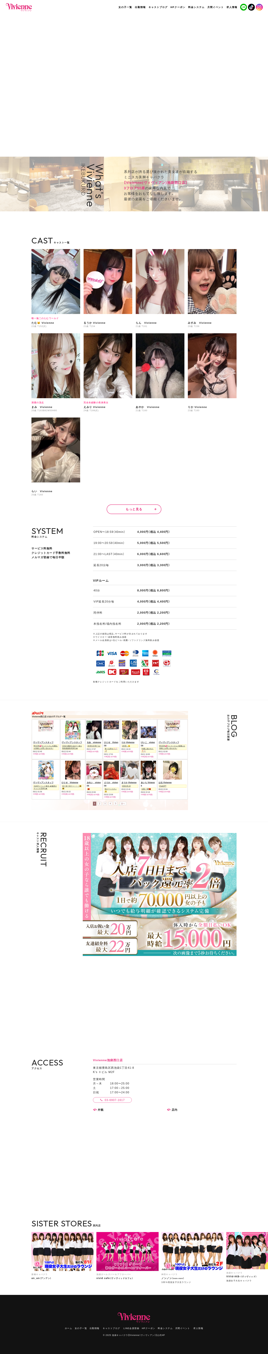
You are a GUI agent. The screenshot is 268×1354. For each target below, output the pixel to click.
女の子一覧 (81, 1328)
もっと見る (134, 509)
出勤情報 (94, 1328)
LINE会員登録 (131, 1328)
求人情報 (198, 1328)
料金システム (165, 1328)
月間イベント (182, 1328)
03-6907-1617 (115, 1100)
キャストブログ (111, 1328)
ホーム (68, 1328)
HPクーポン (148, 1328)
